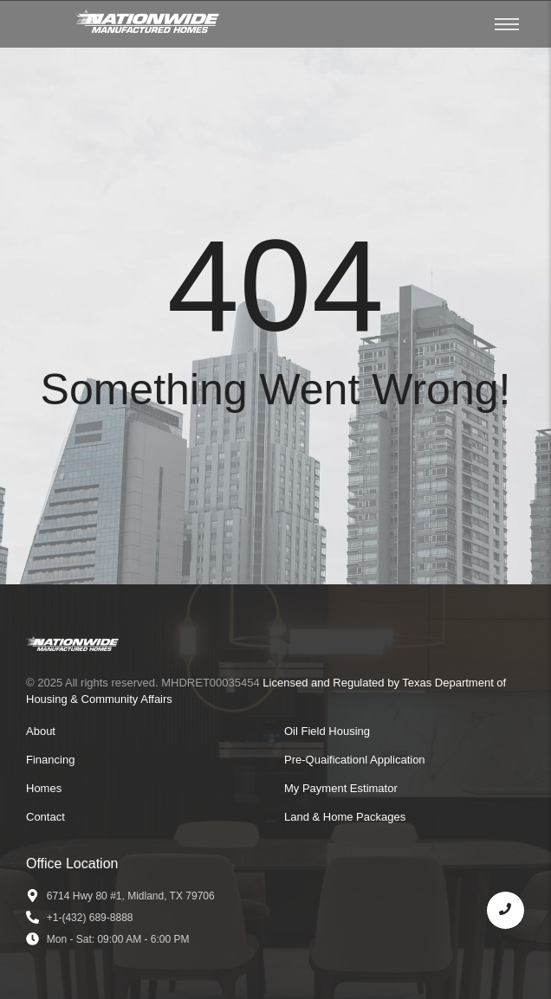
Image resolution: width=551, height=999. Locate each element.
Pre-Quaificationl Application (354, 759)
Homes (44, 788)
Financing (50, 759)
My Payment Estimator (341, 788)
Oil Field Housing (327, 731)
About (40, 731)
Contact (45, 816)
